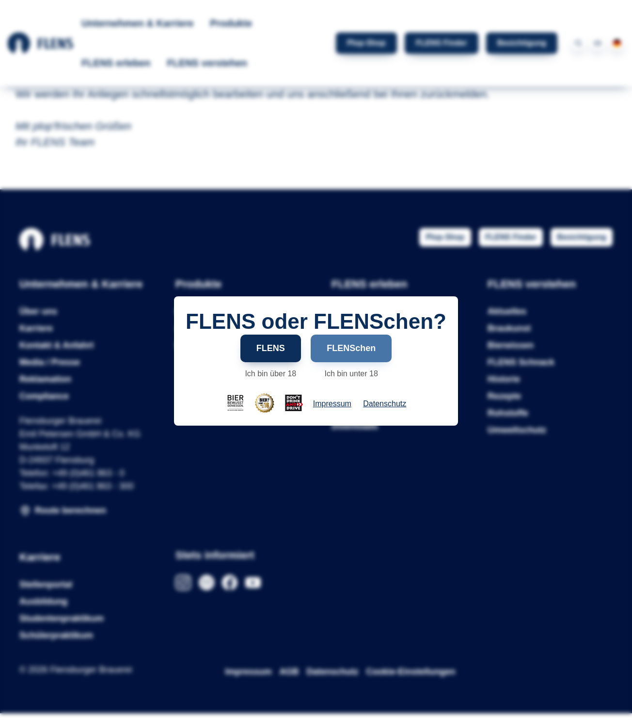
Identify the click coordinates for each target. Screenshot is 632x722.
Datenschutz (384, 404)
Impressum (332, 404)
